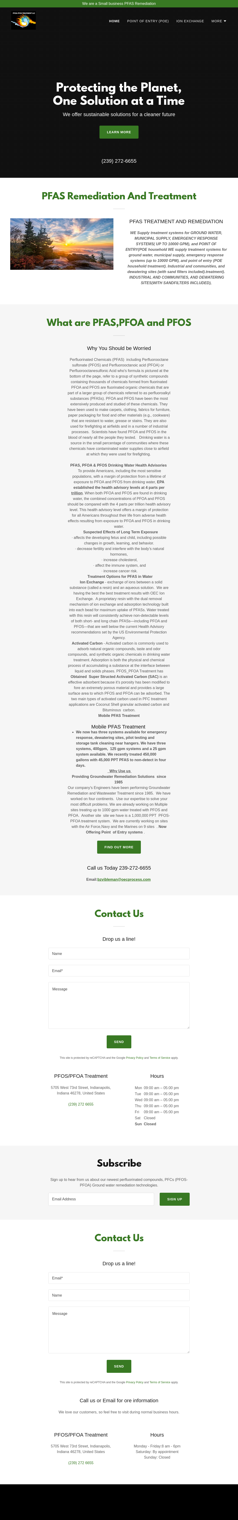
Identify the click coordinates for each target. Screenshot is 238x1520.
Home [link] (114, 21)
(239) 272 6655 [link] (81, 1104)
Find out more (119, 847)
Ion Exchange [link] (190, 21)
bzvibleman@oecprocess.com (124, 879)
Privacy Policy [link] (134, 1057)
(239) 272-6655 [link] (119, 161)
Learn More (119, 132)
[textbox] (119, 953)
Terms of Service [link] (159, 1057)
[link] (23, 20)
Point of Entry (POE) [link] (148, 21)
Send (119, 1042)
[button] (219, 21)
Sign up (174, 1199)
